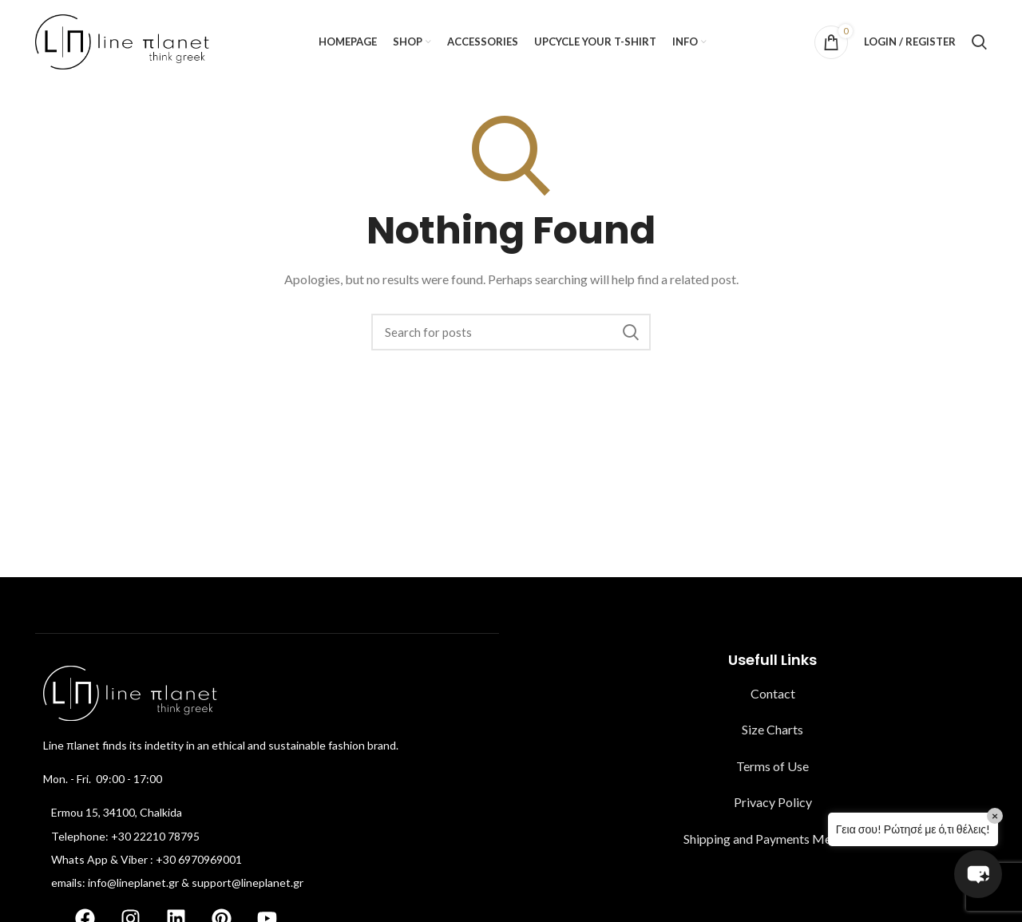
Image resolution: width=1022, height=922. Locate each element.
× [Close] (995, 815)
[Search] (979, 42)
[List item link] (267, 812)
